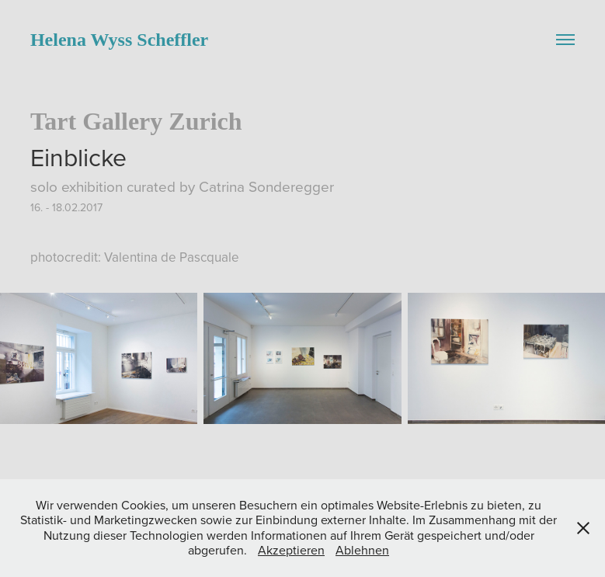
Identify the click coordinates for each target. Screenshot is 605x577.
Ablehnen (362, 549)
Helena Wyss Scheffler (119, 40)
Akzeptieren (291, 549)
